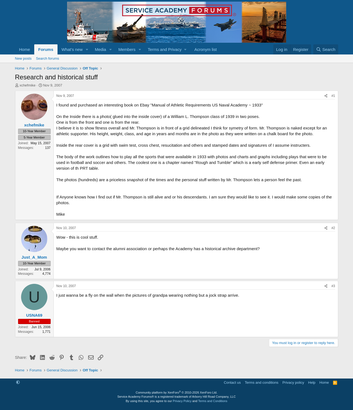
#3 (333, 286)
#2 (333, 228)
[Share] (325, 96)
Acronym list (205, 49)
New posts (23, 58)
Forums (45, 49)
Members (127, 49)
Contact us (232, 382)
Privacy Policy (182, 401)
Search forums (47, 58)
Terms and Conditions (212, 401)
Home (24, 49)
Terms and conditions (262, 382)
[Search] (325, 49)
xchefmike (27, 85)
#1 (333, 96)
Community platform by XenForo (176, 392)
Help (311, 382)
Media (100, 49)
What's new (72, 49)
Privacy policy (293, 382)
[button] (87, 49)
